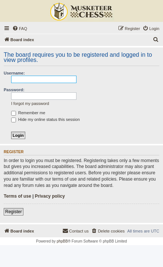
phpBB (62, 241)
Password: (14, 90)
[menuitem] (19, 28)
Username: (14, 73)
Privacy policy (50, 196)
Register (13, 211)
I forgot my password (30, 103)
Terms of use (17, 196)
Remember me (28, 113)
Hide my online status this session (45, 119)
